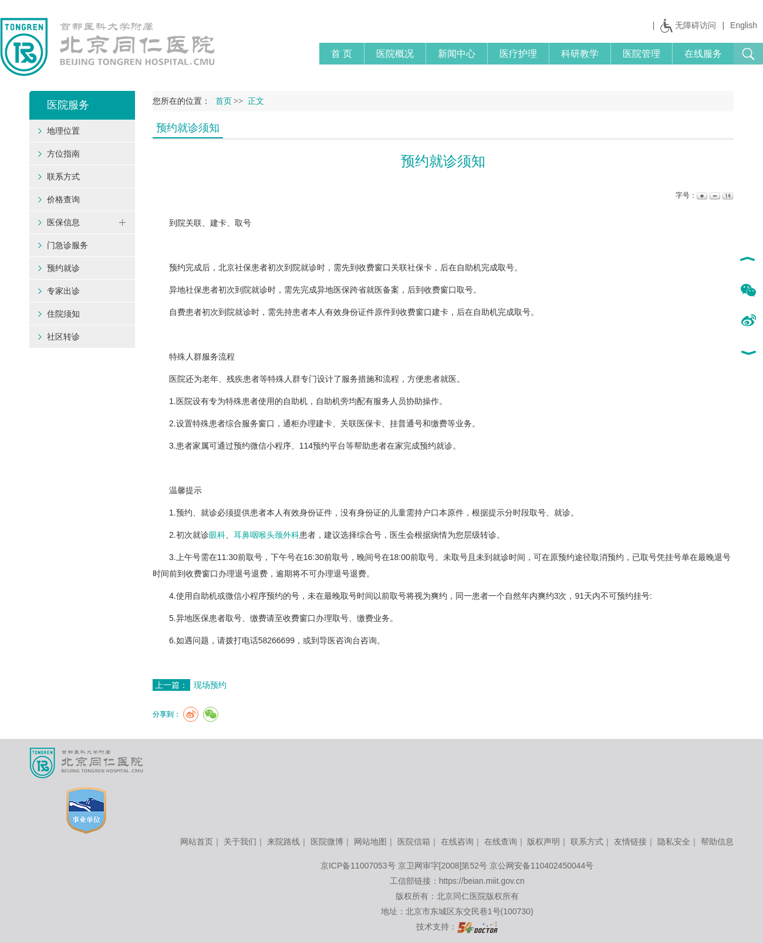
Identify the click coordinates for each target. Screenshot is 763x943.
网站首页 (196, 841)
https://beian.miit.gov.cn (482, 881)
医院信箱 (413, 841)
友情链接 (630, 841)
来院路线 (283, 841)
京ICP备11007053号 (358, 865)
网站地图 (370, 841)
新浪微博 (748, 321)
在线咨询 (457, 841)
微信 (748, 291)
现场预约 (210, 685)
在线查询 (500, 841)
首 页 (341, 54)
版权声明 (543, 841)
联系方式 (586, 841)
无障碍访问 (695, 25)
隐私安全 (673, 841)
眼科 (217, 535)
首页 (223, 101)
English (743, 25)
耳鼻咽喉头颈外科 (266, 535)
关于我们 (240, 841)
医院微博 (326, 841)
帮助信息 (717, 841)
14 (727, 195)
